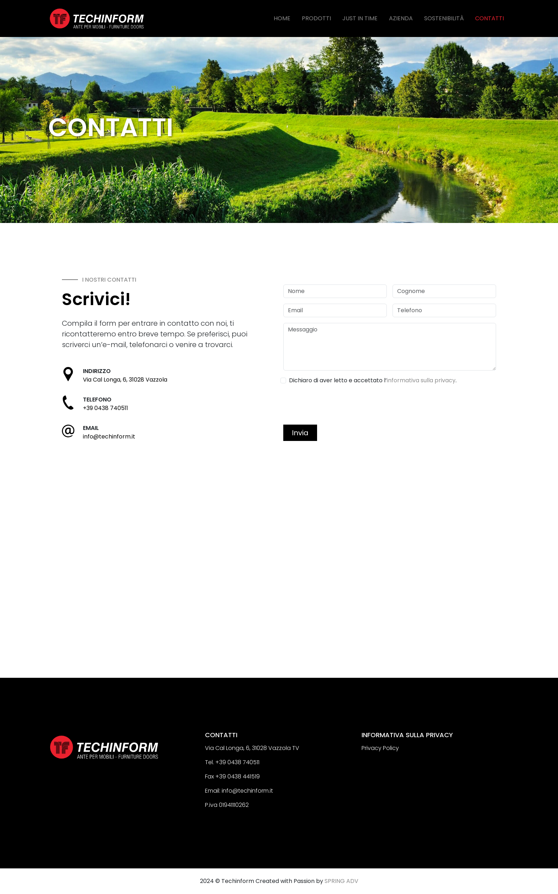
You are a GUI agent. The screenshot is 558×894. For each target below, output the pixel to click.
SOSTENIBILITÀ (444, 18)
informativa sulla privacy (421, 380)
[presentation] (337, 405)
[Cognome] (444, 291)
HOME (282, 18)
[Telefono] (444, 310)
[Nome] (335, 291)
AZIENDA (401, 18)
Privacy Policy (380, 748)
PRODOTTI (316, 18)
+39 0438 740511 (105, 408)
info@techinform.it (109, 436)
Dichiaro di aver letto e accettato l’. (373, 380)
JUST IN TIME (360, 18)
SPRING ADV (341, 881)
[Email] (335, 310)
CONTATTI (489, 18)
